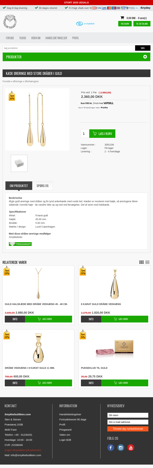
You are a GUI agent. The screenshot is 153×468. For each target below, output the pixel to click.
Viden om (35, 38)
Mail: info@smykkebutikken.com (23, 455)
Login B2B (65, 439)
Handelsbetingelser (56, 38)
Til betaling (142, 23)
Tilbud (22, 38)
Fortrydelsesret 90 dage (72, 419)
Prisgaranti (65, 429)
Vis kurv (125, 23)
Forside (10, 38)
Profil (75, 38)
